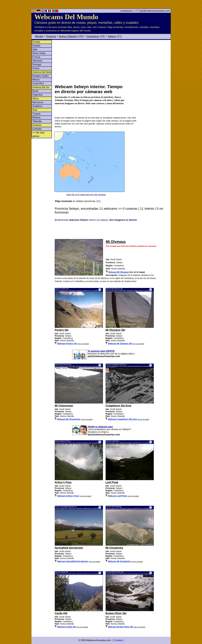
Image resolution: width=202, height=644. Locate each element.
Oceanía (51, 36)
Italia (35, 49)
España (36, 45)
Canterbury (92, 36)
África (35, 98)
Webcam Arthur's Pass (68, 496)
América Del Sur (41, 87)
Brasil (35, 91)
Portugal (37, 64)
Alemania (37, 61)
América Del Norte (42, 72)
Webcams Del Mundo (66, 17)
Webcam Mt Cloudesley (119, 561)
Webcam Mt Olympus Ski (120, 343)
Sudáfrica (37, 106)
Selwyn (112, 36)
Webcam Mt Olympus (118, 272)
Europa (36, 42)
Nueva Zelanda (68, 36)
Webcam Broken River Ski (120, 627)
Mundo (39, 36)
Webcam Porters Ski (67, 343)
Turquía (37, 113)
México (36, 79)
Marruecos (38, 102)
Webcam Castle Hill (66, 627)
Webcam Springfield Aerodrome (72, 561)
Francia (36, 57)
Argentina (38, 95)
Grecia (36, 68)
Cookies (118, 640)
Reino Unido (39, 53)
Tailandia (37, 121)
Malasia (37, 117)
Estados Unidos (41, 76)
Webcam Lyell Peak (117, 496)
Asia (35, 110)
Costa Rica (38, 83)
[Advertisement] (112, 61)
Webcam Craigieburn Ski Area (122, 419)
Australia (37, 129)
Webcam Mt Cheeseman (68, 419)
